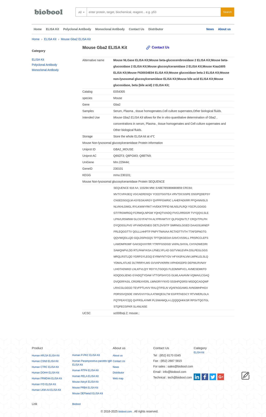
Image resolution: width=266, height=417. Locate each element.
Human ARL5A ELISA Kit (45, 355)
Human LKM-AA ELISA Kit (46, 389)
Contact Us (136, 29)
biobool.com (125, 411)
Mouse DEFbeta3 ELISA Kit (87, 393)
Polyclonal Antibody (77, 29)
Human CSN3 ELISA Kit (45, 361)
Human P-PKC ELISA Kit (86, 355)
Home (38, 29)
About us (224, 29)
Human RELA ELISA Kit (85, 376)
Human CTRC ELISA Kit (45, 367)
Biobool (76, 404)
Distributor (155, 29)
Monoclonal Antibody (110, 29)
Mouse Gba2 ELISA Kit (76, 39)
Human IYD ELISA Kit (44, 384)
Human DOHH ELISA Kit (45, 372)
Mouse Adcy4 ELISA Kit (85, 381)
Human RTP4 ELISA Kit (85, 370)
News (210, 29)
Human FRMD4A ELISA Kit (47, 378)
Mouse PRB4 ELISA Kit (85, 387)
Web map (118, 378)
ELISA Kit (52, 29)
